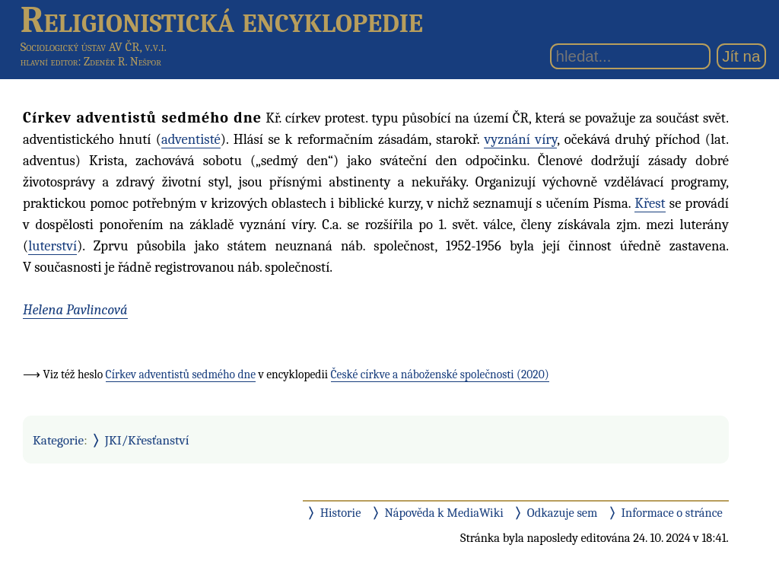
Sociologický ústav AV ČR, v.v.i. (94, 47)
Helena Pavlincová (75, 309)
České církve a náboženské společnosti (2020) (440, 374)
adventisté (191, 139)
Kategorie (58, 440)
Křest (649, 203)
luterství (52, 245)
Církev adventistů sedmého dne (181, 374)
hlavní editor (49, 62)
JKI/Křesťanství (147, 440)
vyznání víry (520, 139)
